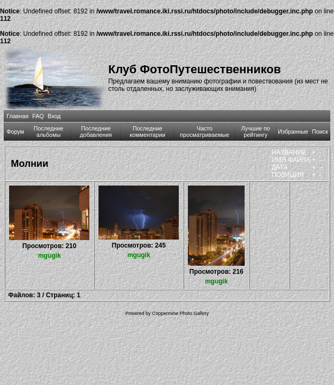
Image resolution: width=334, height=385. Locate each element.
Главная (17, 116)
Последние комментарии (147, 131)
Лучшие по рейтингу (255, 131)
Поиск (320, 131)
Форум (15, 131)
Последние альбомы (49, 131)
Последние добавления (96, 131)
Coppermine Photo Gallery (180, 313)
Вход (54, 116)
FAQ (38, 116)
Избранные (293, 131)
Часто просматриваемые (204, 131)
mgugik (49, 255)
